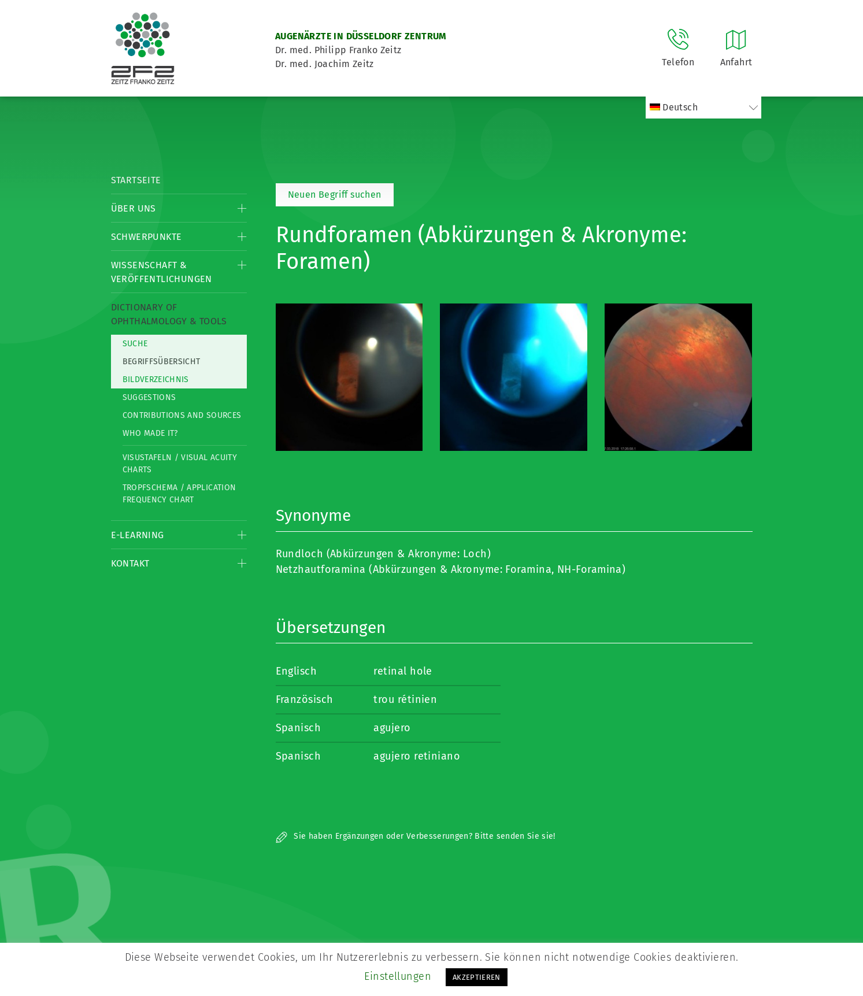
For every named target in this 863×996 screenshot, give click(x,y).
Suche (135, 344)
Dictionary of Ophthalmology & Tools (169, 314)
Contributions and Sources (182, 415)
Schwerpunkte (146, 236)
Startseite (136, 180)
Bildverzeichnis (156, 379)
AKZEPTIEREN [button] (477, 977)
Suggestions (149, 397)
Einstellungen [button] (397, 976)
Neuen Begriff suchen (335, 194)
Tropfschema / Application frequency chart (179, 494)
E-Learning (137, 535)
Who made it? (150, 433)
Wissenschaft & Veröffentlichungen (161, 272)
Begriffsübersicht (162, 361)
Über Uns (133, 208)
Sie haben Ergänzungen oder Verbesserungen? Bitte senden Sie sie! (415, 836)
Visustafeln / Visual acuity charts (180, 464)
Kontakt (130, 563)
